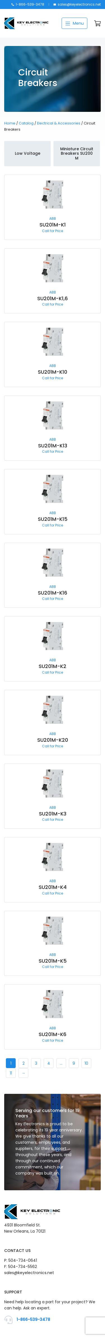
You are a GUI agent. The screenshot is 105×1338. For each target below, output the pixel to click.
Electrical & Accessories (58, 123)
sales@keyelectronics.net (77, 4)
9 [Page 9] (74, 1063)
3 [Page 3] (36, 1063)
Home (9, 123)
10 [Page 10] (86, 1063)
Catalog (26, 123)
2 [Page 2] (23, 1063)
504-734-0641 (22, 1260)
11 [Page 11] (11, 1073)
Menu (74, 23)
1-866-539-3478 (27, 4)
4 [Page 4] (48, 1063)
